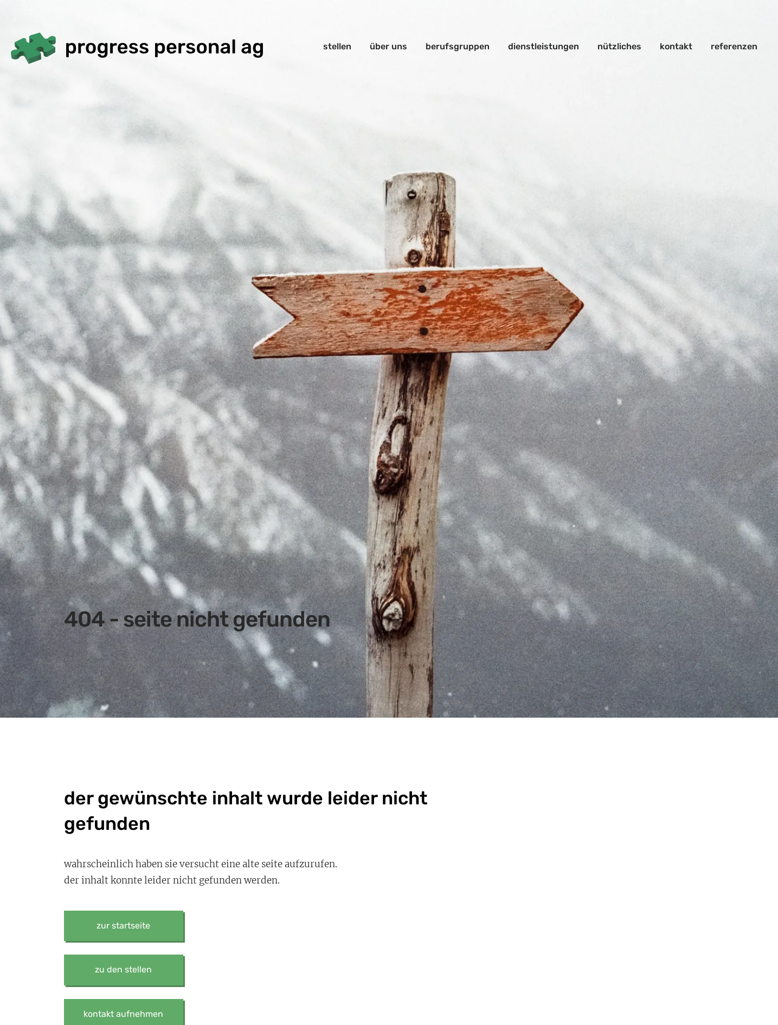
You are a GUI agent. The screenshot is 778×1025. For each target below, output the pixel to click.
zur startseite (123, 925)
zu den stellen (123, 969)
